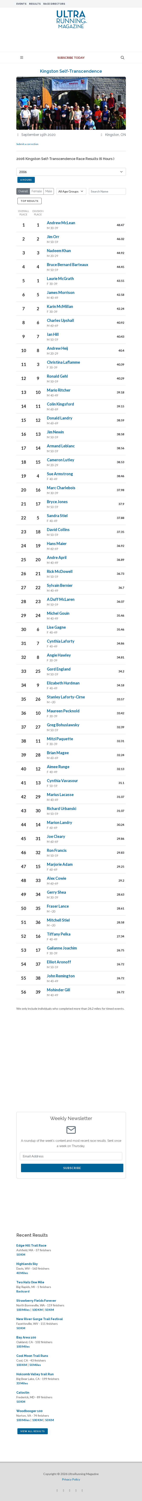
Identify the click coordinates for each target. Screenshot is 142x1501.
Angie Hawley (59, 655)
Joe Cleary (56, 836)
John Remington (61, 976)
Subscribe (72, 1168)
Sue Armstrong (60, 473)
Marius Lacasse (60, 794)
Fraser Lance (58, 906)
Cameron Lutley (60, 460)
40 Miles (22, 1273)
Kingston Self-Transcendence (71, 71)
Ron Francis (57, 850)
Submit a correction (27, 144)
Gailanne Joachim (62, 948)
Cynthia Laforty (61, 641)
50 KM (20, 1254)
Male (48, 191)
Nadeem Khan (59, 250)
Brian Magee (58, 752)
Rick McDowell (60, 571)
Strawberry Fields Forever (36, 1300)
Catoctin (22, 1392)
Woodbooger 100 (29, 1411)
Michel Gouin (58, 613)
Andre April (57, 557)
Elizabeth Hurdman (63, 683)
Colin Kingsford (60, 404)
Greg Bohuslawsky (63, 725)
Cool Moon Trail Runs (32, 1356)
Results (35, 3)
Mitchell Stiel (58, 920)
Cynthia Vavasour (62, 780)
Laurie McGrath (60, 278)
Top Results (29, 200)
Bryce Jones (57, 501)
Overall (23, 191)
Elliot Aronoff (59, 962)
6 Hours (26, 179)
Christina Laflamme (63, 362)
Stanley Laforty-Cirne (66, 697)
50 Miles (35, 1365)
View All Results (32, 1431)
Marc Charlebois (61, 487)
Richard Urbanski (61, 808)
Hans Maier (57, 543)
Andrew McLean (61, 222)
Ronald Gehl (57, 376)
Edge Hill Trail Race (31, 1245)
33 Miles (22, 1383)
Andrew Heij (57, 348)
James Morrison (61, 292)
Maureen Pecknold (63, 711)
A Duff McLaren (61, 599)
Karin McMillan (60, 306)
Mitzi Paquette (60, 738)
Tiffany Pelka (58, 934)
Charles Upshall (60, 320)
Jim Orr (53, 236)
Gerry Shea (56, 892)
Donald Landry (59, 418)
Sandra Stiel (57, 515)
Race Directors (54, 3)
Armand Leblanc (61, 446)
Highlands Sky (27, 1264)
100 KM (37, 1309)
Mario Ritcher (58, 390)
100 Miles (23, 1309)
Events (21, 3)
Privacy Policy (71, 1479)
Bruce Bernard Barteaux (67, 264)
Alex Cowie (56, 878)
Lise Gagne (56, 627)
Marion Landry (59, 822)
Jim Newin (55, 432)
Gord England (59, 669)
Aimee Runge (58, 766)
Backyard (23, 1291)
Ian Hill (53, 334)
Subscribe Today (70, 57)
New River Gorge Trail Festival (39, 1319)
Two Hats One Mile (30, 1282)
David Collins (58, 529)
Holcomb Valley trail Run (35, 1374)
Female (37, 191)
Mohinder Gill (58, 989)
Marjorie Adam (60, 864)
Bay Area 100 (26, 1337)
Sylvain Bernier (60, 585)
